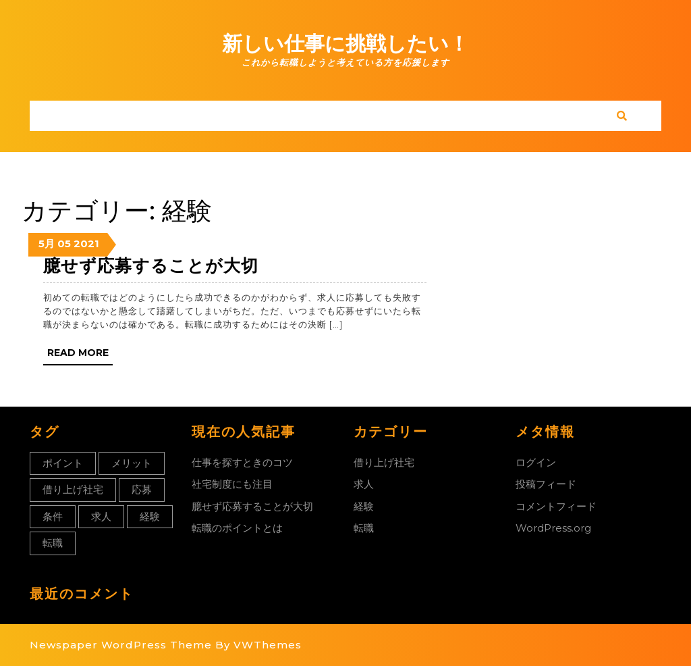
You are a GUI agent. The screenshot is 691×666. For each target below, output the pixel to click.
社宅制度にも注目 (232, 484)
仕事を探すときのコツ (242, 462)
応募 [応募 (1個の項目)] (142, 489)
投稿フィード (546, 484)
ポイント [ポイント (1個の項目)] (63, 463)
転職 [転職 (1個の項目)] (53, 542)
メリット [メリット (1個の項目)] (131, 463)
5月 (46, 243)
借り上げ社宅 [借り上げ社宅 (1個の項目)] (73, 489)
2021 (86, 243)
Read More (80, 355)
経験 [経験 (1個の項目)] (150, 516)
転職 (364, 527)
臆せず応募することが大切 (150, 265)
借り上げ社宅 (384, 462)
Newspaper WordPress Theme (121, 644)
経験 (364, 506)
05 (64, 243)
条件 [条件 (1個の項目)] (53, 516)
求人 (364, 484)
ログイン (536, 462)
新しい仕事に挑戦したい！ (345, 43)
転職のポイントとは (237, 527)
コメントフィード (556, 506)
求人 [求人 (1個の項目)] (101, 516)
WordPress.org (553, 527)
